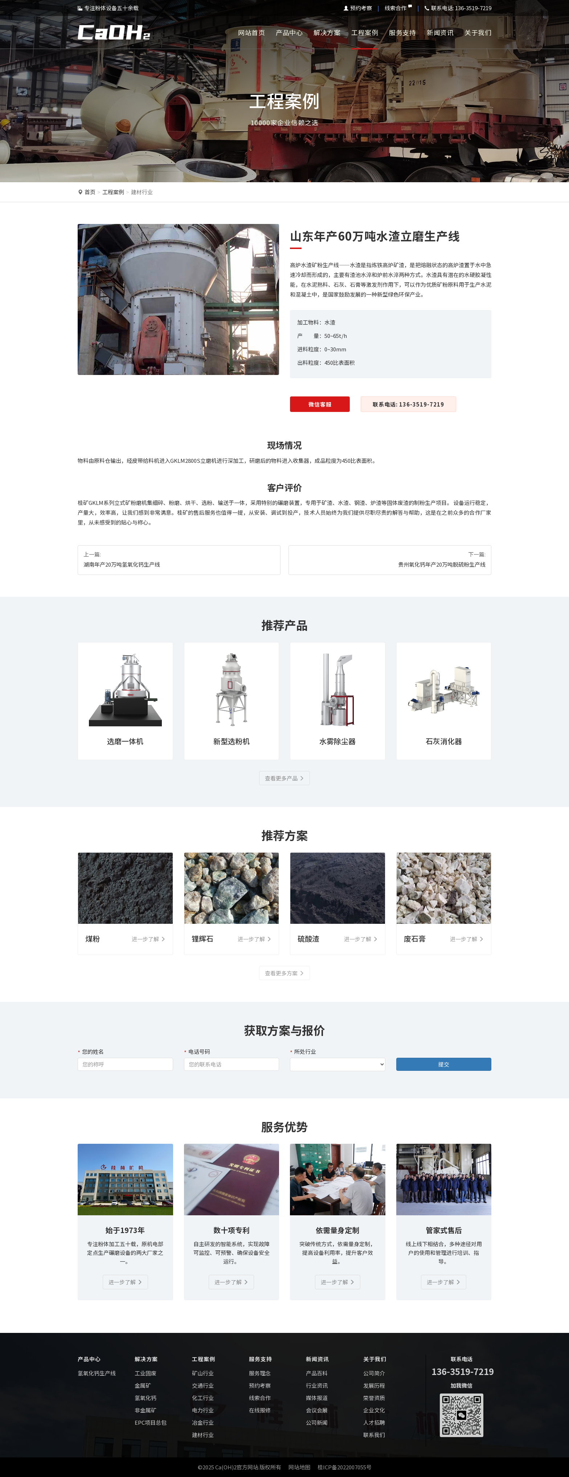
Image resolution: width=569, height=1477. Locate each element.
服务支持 (402, 32)
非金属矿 (145, 1410)
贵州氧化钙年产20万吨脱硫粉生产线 (442, 564)
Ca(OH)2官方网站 (236, 1467)
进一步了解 (125, 1282)
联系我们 (374, 1435)
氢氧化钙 (145, 1397)
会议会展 (317, 1410)
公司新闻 (317, 1422)
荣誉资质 (374, 1397)
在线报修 (260, 1410)
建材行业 (142, 192)
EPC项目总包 (151, 1422)
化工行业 (203, 1397)
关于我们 (477, 32)
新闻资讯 (440, 32)
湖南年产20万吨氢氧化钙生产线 (121, 564)
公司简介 (374, 1373)
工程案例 (364, 32)
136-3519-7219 (462, 1371)
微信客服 (320, 404)
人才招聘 (374, 1422)
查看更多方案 (284, 973)
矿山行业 (203, 1373)
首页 (90, 192)
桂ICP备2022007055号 (345, 1467)
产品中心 (289, 32)
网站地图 (299, 1467)
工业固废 (145, 1373)
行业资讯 (317, 1385)
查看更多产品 (284, 778)
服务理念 (260, 1373)
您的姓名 (91, 1051)
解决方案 (327, 32)
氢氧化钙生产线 (97, 1373)
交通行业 (203, 1385)
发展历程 (374, 1385)
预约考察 (358, 8)
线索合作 (398, 8)
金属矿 (143, 1385)
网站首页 (251, 32)
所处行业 (303, 1051)
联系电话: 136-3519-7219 (408, 404)
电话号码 (197, 1051)
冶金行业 (203, 1422)
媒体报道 (317, 1397)
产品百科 (317, 1373)
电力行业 (203, 1410)
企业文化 (374, 1410)
